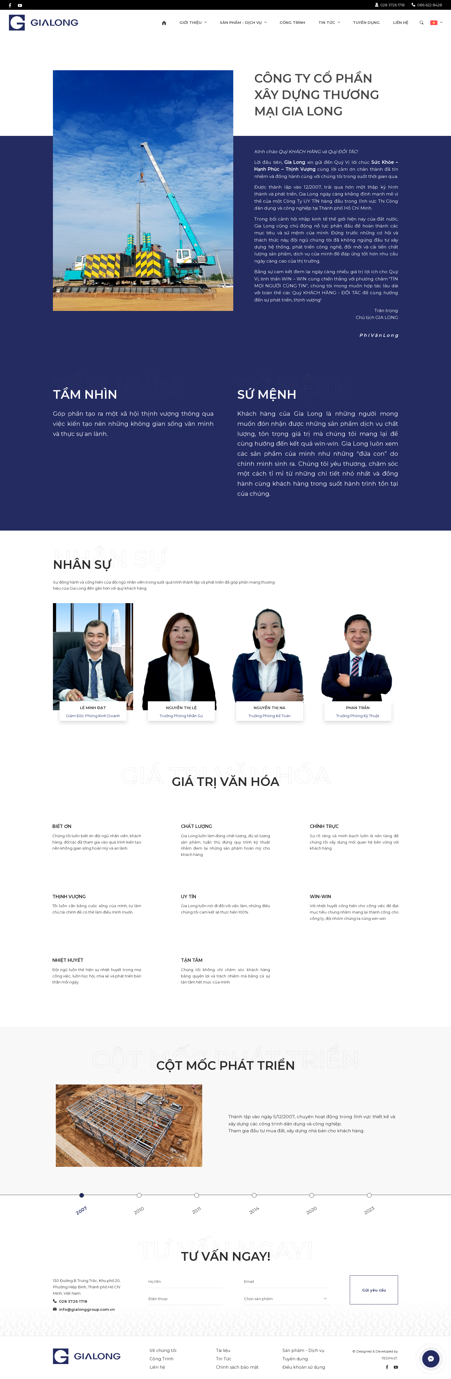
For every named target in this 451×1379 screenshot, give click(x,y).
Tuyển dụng (295, 1358)
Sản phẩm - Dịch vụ (303, 1350)
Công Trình (161, 1358)
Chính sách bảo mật (237, 1367)
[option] (93, 656)
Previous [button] (44, 667)
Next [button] (406, 667)
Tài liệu (223, 1350)
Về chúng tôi (163, 1350)
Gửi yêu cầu (374, 1290)
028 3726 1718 (390, 5)
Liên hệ (157, 1367)
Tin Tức (223, 1358)
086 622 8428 (427, 5)
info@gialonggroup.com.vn (84, 1309)
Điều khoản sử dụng (303, 1367)
